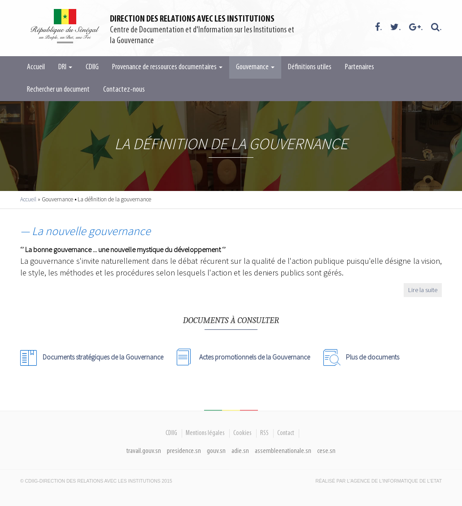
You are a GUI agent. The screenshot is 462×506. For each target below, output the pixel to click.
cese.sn (326, 451)
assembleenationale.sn (283, 451)
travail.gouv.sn (143, 451)
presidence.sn (184, 451)
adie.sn (240, 451)
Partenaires (359, 67)
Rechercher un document (58, 89)
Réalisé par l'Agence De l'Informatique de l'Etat (378, 481)
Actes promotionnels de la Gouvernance (254, 356)
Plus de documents (372, 356)
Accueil (36, 67)
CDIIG (92, 67)
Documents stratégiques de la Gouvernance (103, 356)
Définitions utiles (309, 67)
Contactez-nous (124, 89)
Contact (285, 433)
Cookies (242, 433)
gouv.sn (216, 451)
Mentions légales (205, 433)
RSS (264, 433)
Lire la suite (422, 290)
